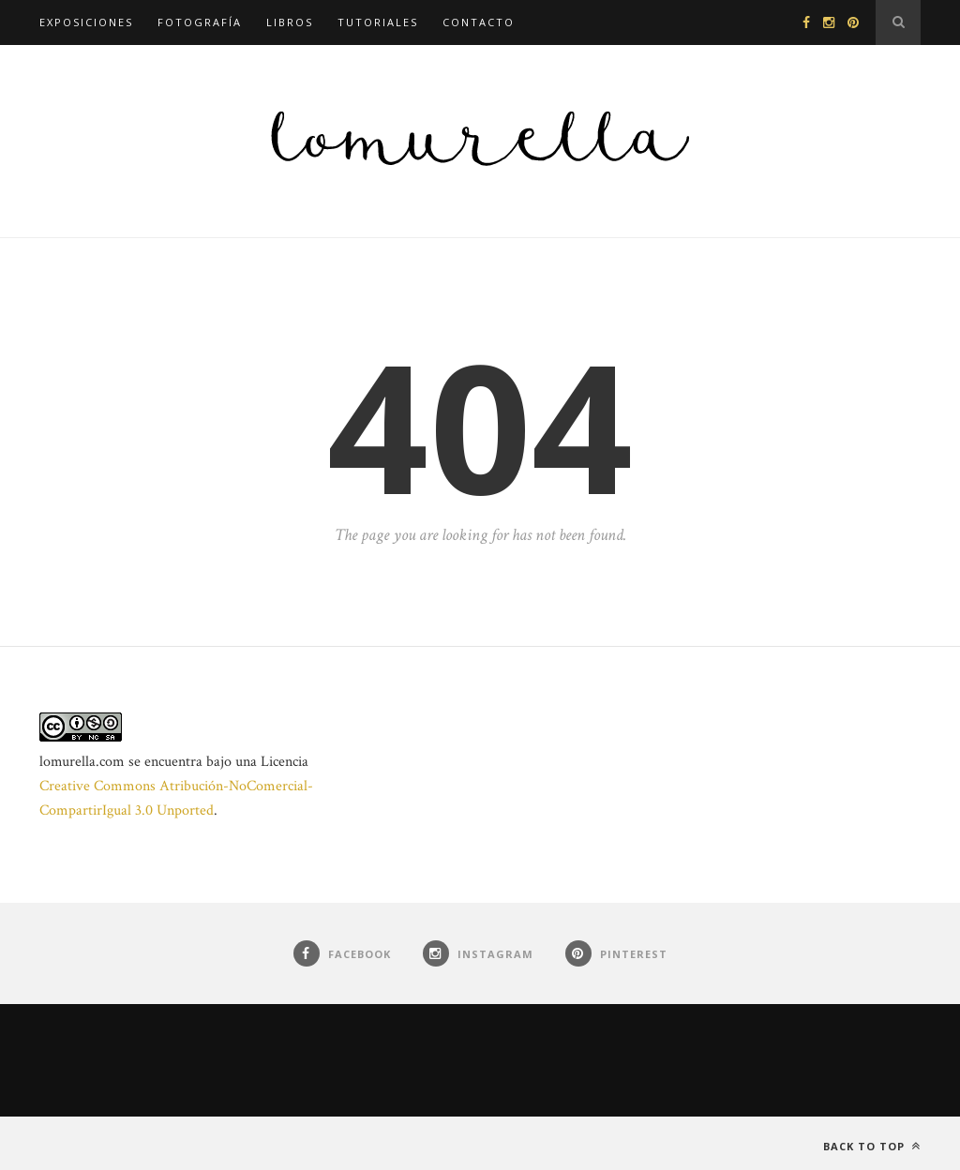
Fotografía (200, 22)
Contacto (478, 22)
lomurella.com (82, 762)
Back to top (872, 1146)
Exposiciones (86, 22)
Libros (289, 22)
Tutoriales (378, 22)
